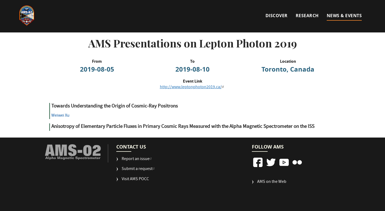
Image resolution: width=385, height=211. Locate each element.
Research (307, 15)
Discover (276, 15)
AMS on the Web (271, 182)
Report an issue (137, 159)
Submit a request (139, 169)
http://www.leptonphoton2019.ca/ (192, 87)
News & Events (344, 15)
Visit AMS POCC (135, 179)
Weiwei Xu (60, 116)
